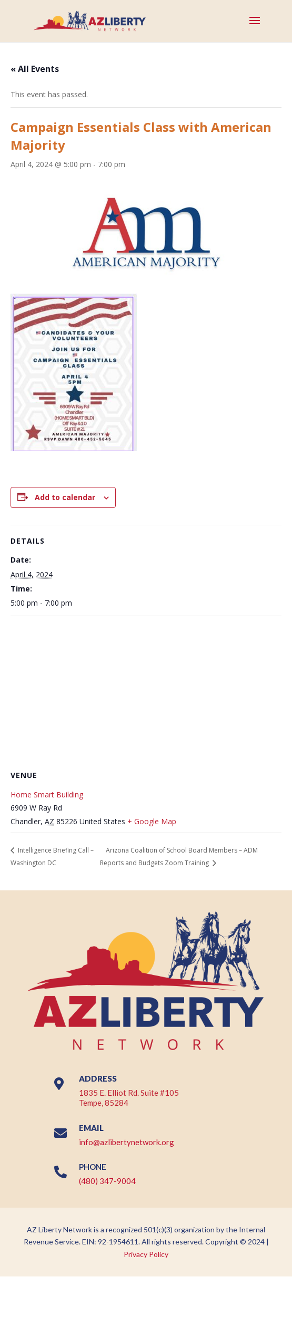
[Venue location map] (146, 692)
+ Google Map (151, 821)
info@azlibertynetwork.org (126, 1142)
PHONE (92, 1166)
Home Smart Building (47, 795)
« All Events (35, 69)
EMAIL (91, 1128)
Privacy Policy (146, 1254)
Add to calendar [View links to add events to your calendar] (65, 497)
